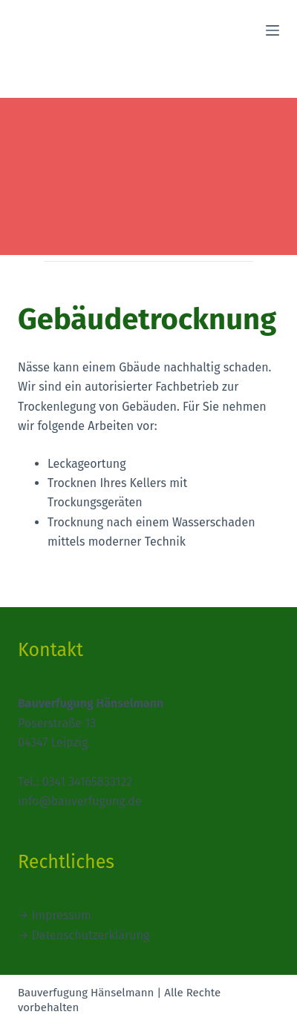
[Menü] (272, 30)
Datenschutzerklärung (91, 935)
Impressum (61, 915)
